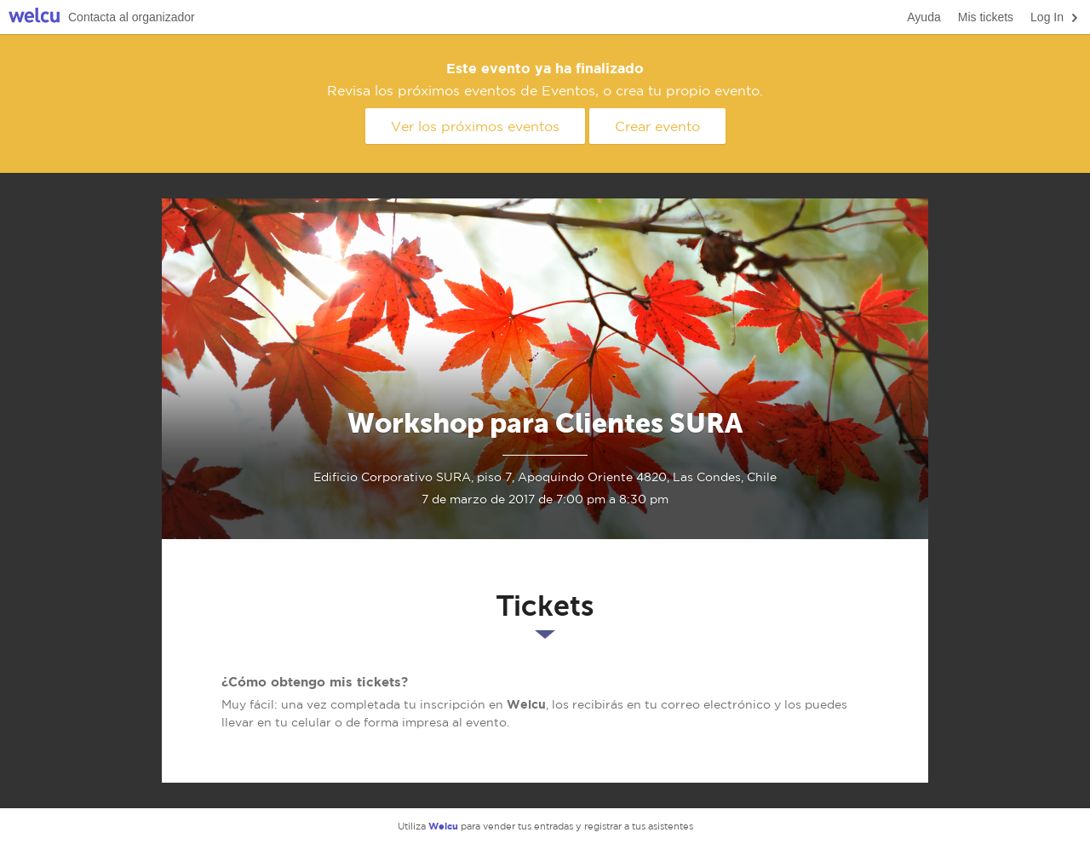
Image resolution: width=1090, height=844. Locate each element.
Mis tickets (985, 17)
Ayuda (923, 17)
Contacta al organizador (131, 17)
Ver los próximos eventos (475, 126)
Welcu (34, 17)
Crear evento (657, 126)
